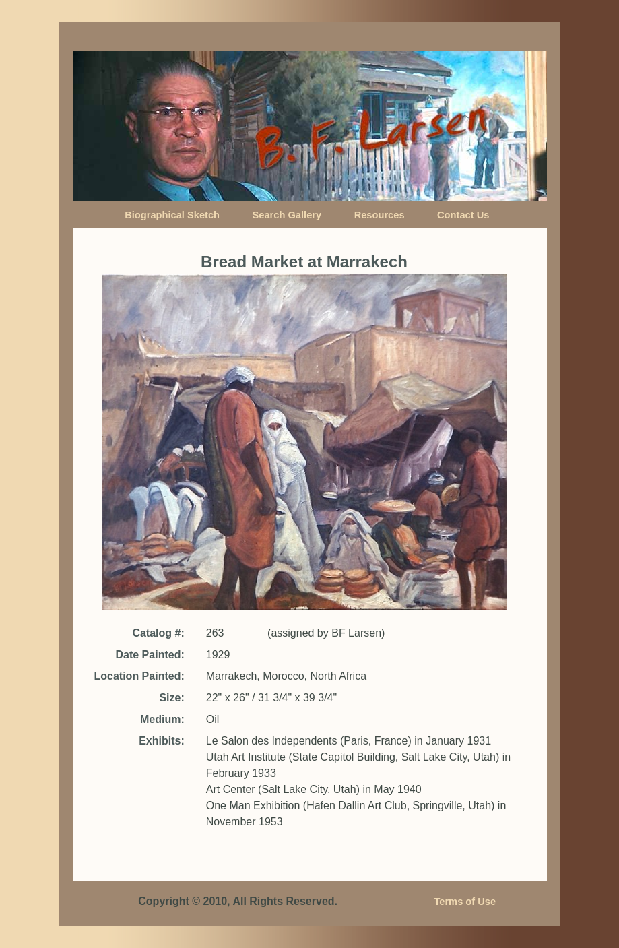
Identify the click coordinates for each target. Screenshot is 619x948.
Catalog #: (158, 633)
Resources (379, 215)
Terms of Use (465, 901)
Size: (171, 697)
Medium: (162, 719)
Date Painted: (149, 654)
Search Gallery (287, 215)
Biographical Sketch (172, 215)
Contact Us (463, 215)
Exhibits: (162, 741)
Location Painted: (139, 676)
